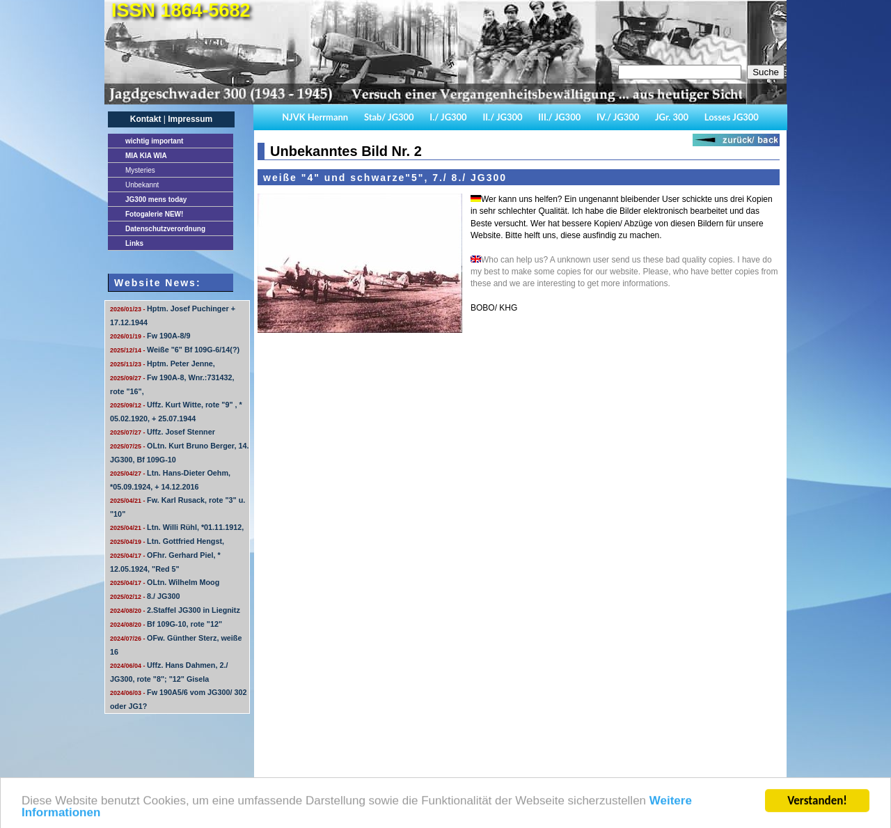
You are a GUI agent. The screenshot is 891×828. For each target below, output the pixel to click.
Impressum (190, 119)
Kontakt (145, 119)
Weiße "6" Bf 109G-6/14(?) (174, 349)
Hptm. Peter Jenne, (162, 363)
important (154, 141)
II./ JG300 (502, 117)
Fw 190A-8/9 (150, 335)
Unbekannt (142, 185)
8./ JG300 (145, 596)
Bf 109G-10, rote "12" (166, 624)
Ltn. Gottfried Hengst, (167, 541)
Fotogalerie (154, 214)
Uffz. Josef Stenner (162, 432)
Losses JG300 (731, 117)
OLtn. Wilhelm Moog (164, 582)
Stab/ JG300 (389, 117)
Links (134, 243)
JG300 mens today (156, 199)
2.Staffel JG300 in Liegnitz (175, 610)
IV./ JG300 (618, 117)
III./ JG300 (559, 117)
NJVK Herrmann (315, 117)
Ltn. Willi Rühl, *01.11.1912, (177, 527)
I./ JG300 (447, 117)
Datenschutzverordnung (165, 229)
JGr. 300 (671, 117)
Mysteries (140, 170)
